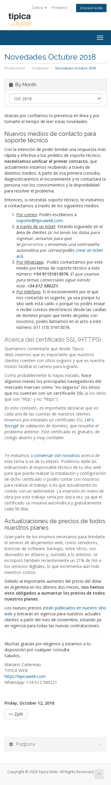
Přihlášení (59, 7)
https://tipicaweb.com (25, 676)
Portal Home (14, 68)
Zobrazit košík (91, 8)
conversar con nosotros (57, 455)
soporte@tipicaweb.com (39, 220)
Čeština (39, 7)
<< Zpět (15, 714)
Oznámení (40, 68)
